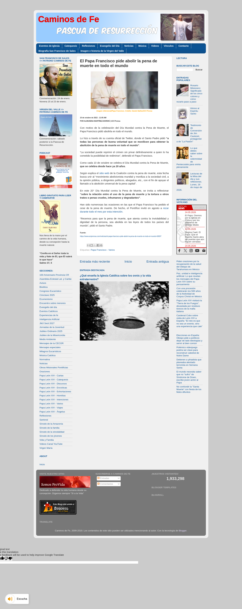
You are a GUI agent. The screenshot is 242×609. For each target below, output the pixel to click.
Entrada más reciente (95, 261)
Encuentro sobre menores (52, 303)
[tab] (184, 207)
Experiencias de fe (48, 315)
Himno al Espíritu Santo (194, 111)
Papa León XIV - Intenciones (53, 399)
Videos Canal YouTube (51, 444)
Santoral (43, 419)
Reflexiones (88, 46)
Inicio (128, 261)
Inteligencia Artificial (49, 319)
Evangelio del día (48, 307)
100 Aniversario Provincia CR (54, 275)
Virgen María (45, 448)
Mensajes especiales (50, 347)
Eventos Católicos (48, 311)
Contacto (183, 46)
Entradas (103, 478)
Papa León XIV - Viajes (51, 407)
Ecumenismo (46, 299)
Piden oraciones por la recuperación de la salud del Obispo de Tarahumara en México (188, 265)
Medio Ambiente (47, 339)
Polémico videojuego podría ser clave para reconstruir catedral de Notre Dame (187, 351)
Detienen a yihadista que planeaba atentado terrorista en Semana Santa (188, 363)
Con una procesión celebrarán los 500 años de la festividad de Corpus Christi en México (189, 292)
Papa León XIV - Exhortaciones (55, 391)
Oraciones (44, 371)
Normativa (44, 359)
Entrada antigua (158, 261)
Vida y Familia (46, 440)
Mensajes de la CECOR (51, 343)
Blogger (183, 530)
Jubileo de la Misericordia (52, 335)
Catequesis (71, 46)
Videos (155, 46)
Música (142, 46)
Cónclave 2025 (47, 295)
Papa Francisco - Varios (103, 250)
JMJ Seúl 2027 (46, 323)
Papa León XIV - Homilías (52, 395)
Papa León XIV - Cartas (51, 375)
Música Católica (47, 355)
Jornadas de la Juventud (51, 327)
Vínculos (169, 46)
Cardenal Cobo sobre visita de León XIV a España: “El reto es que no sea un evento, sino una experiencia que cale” (189, 321)
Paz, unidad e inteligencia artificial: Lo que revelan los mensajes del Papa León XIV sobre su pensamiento (189, 279)
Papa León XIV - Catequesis (53, 379)
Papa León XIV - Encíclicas (53, 387)
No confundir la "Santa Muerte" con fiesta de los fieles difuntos (188, 389)
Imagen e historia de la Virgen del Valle (102, 51)
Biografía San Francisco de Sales (57, 51)
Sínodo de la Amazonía (51, 424)
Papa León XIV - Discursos (53, 383)
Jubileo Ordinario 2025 (50, 331)
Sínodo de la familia (49, 428)
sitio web (104, 173)
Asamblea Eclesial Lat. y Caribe (55, 279)
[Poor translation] (8, 558)
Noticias (128, 46)
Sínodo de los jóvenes (50, 436)
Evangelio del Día (109, 46)
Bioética (43, 287)
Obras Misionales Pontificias (53, 367)
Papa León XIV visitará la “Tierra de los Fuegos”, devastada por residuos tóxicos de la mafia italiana (189, 306)
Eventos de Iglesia (49, 46)
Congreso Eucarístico (50, 291)
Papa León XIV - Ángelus (52, 411)
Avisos (42, 283)
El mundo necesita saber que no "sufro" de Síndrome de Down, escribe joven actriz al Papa (188, 377)
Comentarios (105, 484)
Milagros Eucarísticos (50, 351)
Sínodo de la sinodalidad (51, 432)
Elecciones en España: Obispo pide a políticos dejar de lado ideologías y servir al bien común (189, 339)
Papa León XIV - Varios (51, 403)
